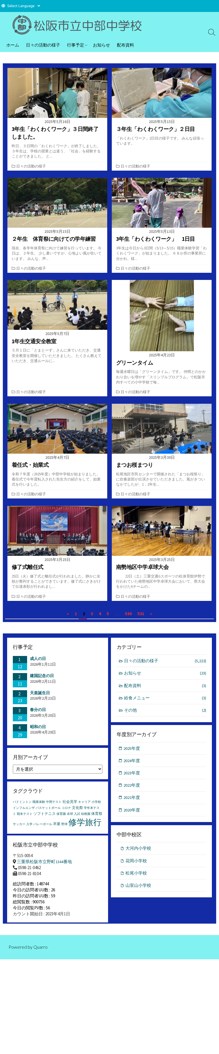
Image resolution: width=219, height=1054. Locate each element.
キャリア (84, 806)
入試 (77, 818)
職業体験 (39, 806)
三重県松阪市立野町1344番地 (44, 866)
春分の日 (38, 712)
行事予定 (75, 44)
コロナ (66, 812)
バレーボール (42, 828)
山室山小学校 (138, 889)
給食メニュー (165, 701)
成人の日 (38, 661)
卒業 (56, 828)
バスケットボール (48, 812)
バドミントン (22, 806)
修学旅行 (85, 826)
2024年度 (132, 764)
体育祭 (96, 817)
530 (128, 616)
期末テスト (25, 818)
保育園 (61, 818)
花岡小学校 (136, 864)
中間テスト (54, 806)
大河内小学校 (138, 852)
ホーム (12, 44)
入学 (29, 828)
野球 (64, 828)
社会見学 (69, 805)
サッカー (19, 828)
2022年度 (132, 788)
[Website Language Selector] (23, 5)
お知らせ (101, 44)
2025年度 (132, 751)
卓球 (70, 818)
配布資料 (125, 44)
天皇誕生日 (40, 695)
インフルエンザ (24, 812)
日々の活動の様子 (43, 44)
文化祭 (77, 811)
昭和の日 (38, 729)
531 (140, 616)
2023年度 (132, 776)
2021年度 (132, 801)
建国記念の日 (42, 678)
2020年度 (132, 813)
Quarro (40, 955)
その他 (165, 713)
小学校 (96, 806)
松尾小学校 (136, 876)
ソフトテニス (44, 817)
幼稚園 (85, 818)
